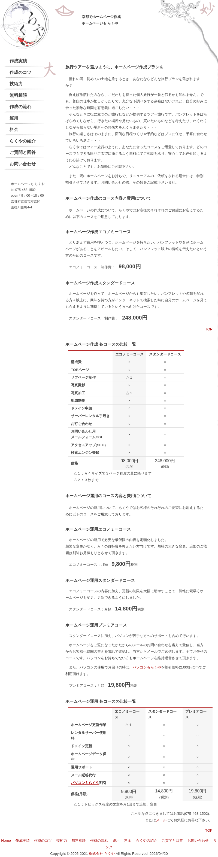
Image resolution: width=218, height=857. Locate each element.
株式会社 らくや (102, 854)
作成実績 (18, 61)
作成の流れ (20, 106)
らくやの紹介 (23, 141)
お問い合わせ (23, 164)
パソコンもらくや (147, 667)
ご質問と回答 (23, 152)
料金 (14, 129)
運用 (14, 118)
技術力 (16, 83)
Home (6, 840)
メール (161, 820)
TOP (209, 329)
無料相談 (18, 95)
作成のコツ (20, 72)
